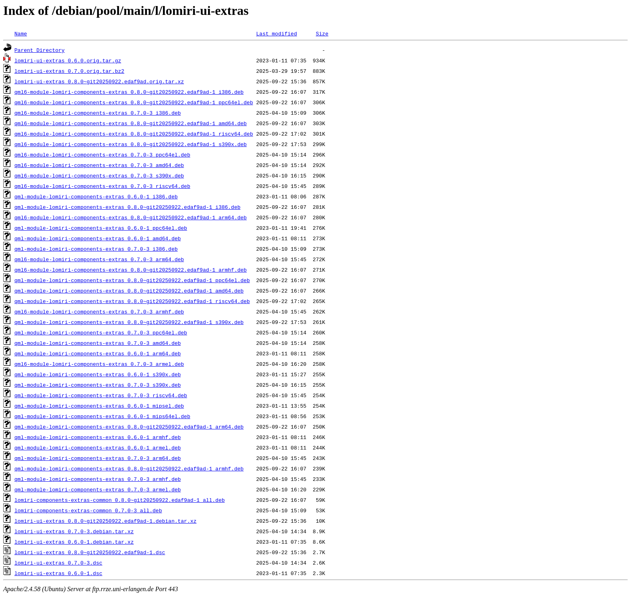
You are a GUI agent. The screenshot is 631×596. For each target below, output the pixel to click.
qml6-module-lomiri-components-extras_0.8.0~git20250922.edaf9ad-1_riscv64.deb (133, 133)
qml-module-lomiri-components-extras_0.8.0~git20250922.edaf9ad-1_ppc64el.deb (132, 280)
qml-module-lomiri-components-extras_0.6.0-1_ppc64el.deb (100, 227)
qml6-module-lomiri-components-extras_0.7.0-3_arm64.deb (99, 259)
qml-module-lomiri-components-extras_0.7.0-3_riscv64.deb (100, 395)
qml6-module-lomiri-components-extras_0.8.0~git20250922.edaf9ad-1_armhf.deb (130, 269)
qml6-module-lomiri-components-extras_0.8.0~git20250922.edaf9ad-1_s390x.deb (130, 144)
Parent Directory (39, 50)
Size (322, 33)
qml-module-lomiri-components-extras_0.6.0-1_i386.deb (96, 196)
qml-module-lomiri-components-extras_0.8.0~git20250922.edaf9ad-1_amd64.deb (128, 290)
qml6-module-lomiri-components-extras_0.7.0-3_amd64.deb (99, 165)
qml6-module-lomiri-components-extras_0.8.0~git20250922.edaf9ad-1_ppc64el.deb (133, 102)
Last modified (276, 33)
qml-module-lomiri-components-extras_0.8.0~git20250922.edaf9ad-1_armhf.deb (128, 468)
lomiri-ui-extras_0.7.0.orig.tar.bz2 (69, 70)
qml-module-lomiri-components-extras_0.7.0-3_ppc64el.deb (100, 332)
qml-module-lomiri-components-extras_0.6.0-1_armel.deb (97, 447)
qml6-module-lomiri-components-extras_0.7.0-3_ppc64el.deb (102, 154)
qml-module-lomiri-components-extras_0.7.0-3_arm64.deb (97, 458)
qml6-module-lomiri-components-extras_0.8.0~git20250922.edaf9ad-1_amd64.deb (130, 123)
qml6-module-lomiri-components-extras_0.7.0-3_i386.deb (97, 112)
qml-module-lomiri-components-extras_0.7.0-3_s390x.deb (97, 384)
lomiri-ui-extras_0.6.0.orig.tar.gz (67, 60)
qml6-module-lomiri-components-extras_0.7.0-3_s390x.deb (99, 175)
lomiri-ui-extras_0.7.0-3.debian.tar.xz (74, 531)
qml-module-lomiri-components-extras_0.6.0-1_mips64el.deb (102, 416)
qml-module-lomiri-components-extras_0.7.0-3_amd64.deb (97, 342)
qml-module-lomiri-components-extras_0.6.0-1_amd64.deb (97, 238)
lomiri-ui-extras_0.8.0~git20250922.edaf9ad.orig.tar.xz (99, 81)
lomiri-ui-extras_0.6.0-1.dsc (58, 573)
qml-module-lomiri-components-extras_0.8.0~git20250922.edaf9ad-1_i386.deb (127, 206)
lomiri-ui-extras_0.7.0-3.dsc (58, 562)
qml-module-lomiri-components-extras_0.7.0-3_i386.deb (96, 248)
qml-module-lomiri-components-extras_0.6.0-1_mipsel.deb (99, 405)
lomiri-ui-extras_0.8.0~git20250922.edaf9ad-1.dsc (89, 552)
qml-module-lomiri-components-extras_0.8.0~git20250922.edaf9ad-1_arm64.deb (128, 426)
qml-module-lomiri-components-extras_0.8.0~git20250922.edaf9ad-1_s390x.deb (128, 322)
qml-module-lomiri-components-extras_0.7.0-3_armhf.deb (97, 479)
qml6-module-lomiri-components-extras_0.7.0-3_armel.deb (99, 363)
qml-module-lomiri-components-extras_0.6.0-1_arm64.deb (97, 353)
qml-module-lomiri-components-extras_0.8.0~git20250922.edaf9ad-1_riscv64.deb (132, 301)
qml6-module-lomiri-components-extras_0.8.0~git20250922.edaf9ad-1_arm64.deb (130, 217)
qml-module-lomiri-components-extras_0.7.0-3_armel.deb (97, 489)
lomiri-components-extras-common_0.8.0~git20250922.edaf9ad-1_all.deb (119, 499)
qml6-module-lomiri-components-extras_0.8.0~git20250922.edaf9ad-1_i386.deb (128, 91)
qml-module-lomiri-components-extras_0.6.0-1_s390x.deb (97, 374)
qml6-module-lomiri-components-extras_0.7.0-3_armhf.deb (99, 311)
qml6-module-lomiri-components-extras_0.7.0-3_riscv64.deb (102, 186)
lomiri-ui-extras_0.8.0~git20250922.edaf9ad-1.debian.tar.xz (105, 520)
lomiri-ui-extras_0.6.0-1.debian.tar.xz (74, 541)
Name (20, 33)
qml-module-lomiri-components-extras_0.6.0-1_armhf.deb (97, 437)
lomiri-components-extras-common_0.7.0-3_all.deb (88, 510)
